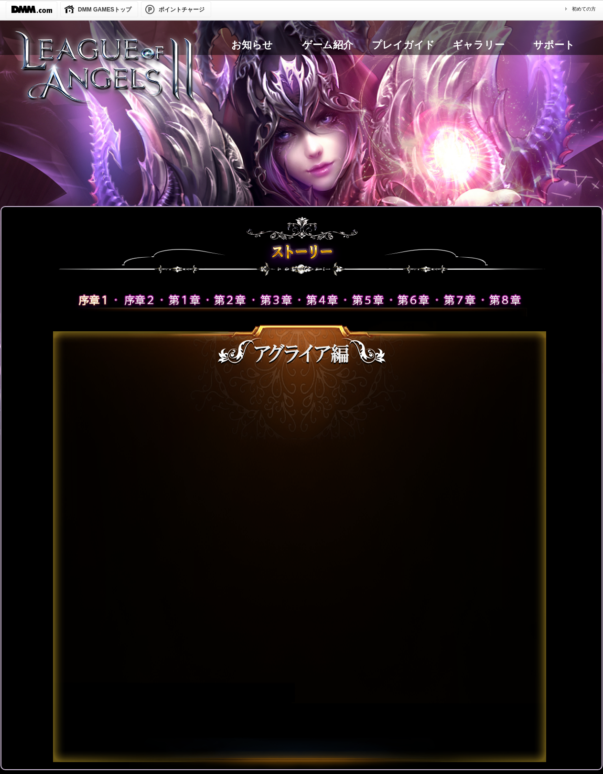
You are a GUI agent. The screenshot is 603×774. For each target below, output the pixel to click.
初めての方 (584, 8)
